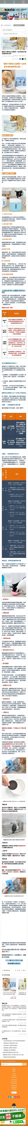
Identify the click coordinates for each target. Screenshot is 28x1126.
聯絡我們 (14, 1069)
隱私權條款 (14, 1089)
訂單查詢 (14, 1075)
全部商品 (14, 1073)
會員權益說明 (14, 1085)
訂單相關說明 (14, 1077)
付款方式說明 (14, 1079)
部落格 (14, 1071)
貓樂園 (7, 744)
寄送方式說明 (14, 1081)
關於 (14, 1068)
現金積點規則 (14, 1087)
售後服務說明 (14, 1083)
